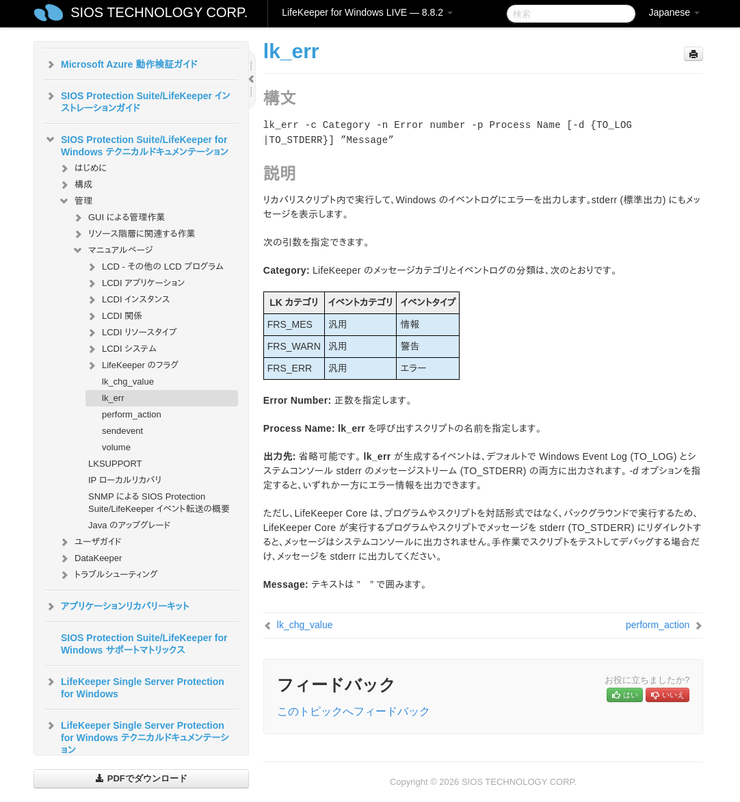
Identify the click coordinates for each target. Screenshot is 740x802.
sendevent (122, 431)
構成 (75, 185)
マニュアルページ (112, 250)
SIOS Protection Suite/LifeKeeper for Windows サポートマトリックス (144, 644)
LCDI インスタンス (127, 300)
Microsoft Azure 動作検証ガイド (120, 64)
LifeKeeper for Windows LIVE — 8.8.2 (367, 12)
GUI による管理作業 (118, 217)
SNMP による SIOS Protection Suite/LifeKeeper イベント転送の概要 (159, 502)
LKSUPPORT (115, 463)
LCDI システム (121, 349)
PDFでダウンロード (141, 778)
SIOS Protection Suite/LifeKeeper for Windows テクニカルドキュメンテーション (136, 144)
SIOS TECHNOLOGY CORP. (159, 12)
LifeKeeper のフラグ (132, 365)
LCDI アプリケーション (135, 283)
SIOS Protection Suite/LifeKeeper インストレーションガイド (137, 101)
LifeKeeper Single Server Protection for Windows (134, 686)
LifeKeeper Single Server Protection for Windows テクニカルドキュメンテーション (136, 736)
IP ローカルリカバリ (124, 480)
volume (116, 447)
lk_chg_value (128, 381)
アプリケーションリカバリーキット (116, 606)
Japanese (674, 12)
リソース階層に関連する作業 (133, 234)
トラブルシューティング (108, 575)
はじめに (82, 168)
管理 (75, 201)
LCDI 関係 (113, 316)
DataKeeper (90, 558)
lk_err (113, 398)
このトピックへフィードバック (353, 711)
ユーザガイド (90, 542)
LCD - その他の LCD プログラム (154, 267)
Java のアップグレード (129, 525)
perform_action (131, 414)
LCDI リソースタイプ (131, 332)
